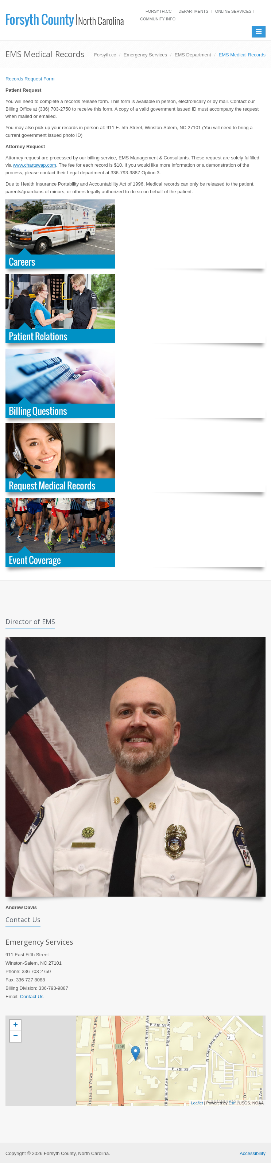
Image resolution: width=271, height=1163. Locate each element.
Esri (232, 1103)
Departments (193, 11)
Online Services (233, 11)
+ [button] (15, 1025)
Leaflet (197, 1103)
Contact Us (31, 996)
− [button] (15, 1036)
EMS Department (193, 54)
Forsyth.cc (159, 11)
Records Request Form (29, 79)
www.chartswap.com (34, 165)
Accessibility (253, 1153)
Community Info (157, 19)
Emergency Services (145, 54)
